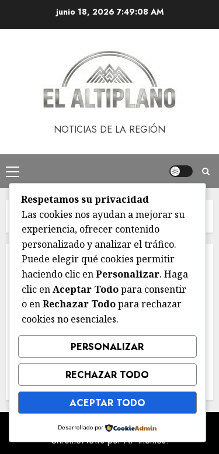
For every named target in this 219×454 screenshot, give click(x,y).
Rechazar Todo (107, 375)
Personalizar (107, 347)
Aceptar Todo (107, 403)
